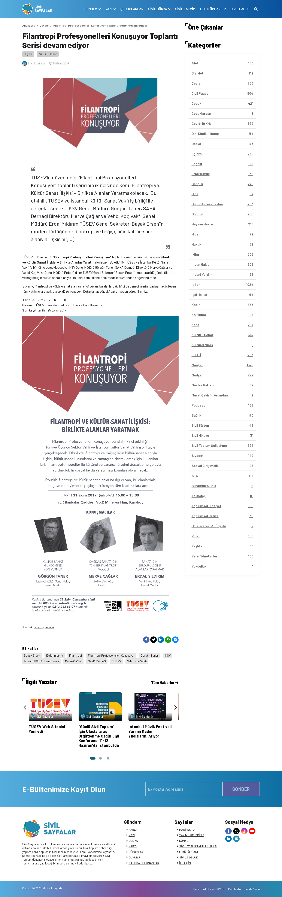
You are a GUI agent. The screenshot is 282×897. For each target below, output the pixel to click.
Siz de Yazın (252, 889)
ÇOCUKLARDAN (131, 9)
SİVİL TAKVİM (185, 9)
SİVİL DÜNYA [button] (158, 9)
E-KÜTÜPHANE (189, 852)
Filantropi (75, 655)
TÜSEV (27, 257)
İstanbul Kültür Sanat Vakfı (41, 661)
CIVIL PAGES (240, 9)
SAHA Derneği (97, 661)
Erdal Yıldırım (54, 655)
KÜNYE (183, 840)
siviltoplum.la (44, 627)
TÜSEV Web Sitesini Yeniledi (47, 729)
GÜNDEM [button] (91, 9)
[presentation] (25, 707)
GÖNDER (241, 789)
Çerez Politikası (203, 889)
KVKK (221, 889)
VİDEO (133, 846)
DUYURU (134, 857)
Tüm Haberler (164, 682)
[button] (92, 758)
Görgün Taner (149, 655)
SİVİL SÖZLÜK (188, 857)
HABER (133, 829)
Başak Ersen (32, 655)
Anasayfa (28, 25)
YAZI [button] (109, 9)
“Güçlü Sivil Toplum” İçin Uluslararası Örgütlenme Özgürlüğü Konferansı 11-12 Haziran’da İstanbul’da (99, 735)
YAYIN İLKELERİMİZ (191, 835)
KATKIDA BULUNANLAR (144, 863)
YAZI (132, 835)
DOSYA (133, 840)
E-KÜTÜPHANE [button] (211, 9)
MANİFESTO (187, 829)
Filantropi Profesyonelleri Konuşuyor (111, 655)
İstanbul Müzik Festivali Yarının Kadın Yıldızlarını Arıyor (150, 731)
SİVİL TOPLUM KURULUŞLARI (198, 846)
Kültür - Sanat (48, 54)
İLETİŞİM (185, 863)
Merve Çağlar (73, 661)
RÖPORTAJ (136, 852)
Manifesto (234, 889)
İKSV (167, 655)
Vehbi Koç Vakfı (137, 661)
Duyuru (44, 25)
